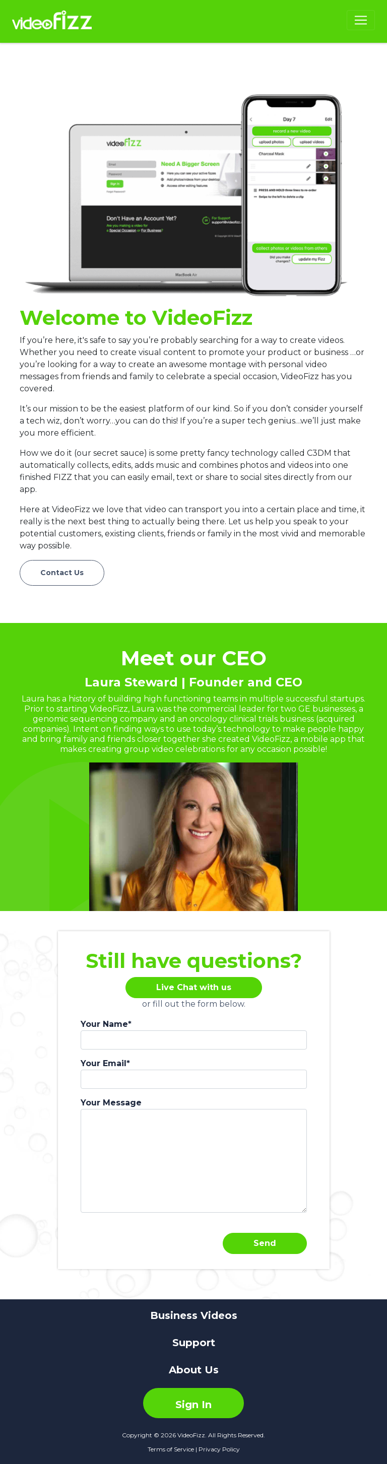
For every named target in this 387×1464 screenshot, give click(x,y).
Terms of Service (171, 1449)
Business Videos (193, 1315)
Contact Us (62, 572)
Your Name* (106, 1024)
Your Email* (105, 1063)
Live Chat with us (193, 987)
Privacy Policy (219, 1449)
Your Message (111, 1102)
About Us (194, 1370)
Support (193, 1343)
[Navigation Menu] (361, 20)
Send (264, 1243)
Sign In (193, 1405)
